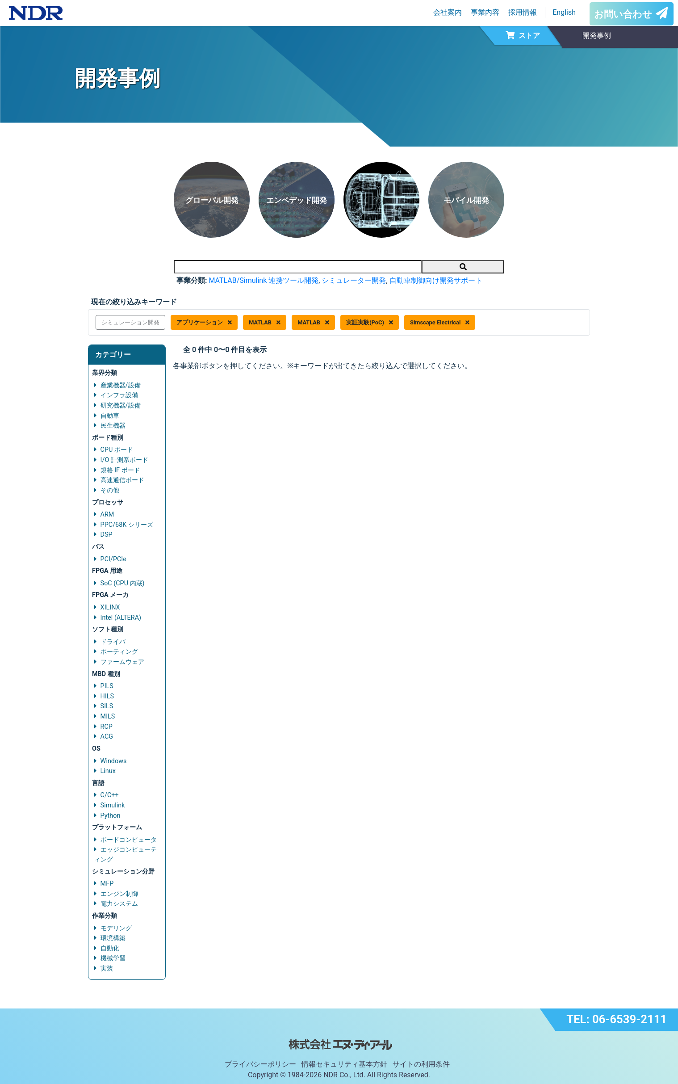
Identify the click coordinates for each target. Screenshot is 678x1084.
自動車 (109, 416)
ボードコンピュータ (128, 840)
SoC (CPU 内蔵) (122, 583)
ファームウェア (122, 662)
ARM (107, 514)
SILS (106, 706)
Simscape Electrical (439, 322)
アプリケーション (204, 322)
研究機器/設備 (120, 405)
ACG (106, 736)
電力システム (119, 904)
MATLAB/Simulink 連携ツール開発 (263, 280)
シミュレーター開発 (354, 280)
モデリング (116, 928)
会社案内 (447, 12)
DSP (106, 534)
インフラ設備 (119, 395)
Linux (108, 771)
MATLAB (264, 322)
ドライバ (113, 642)
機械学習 (113, 958)
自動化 (109, 948)
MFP (107, 883)
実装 (106, 968)
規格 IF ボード (120, 470)
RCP (106, 727)
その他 (109, 490)
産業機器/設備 (120, 385)
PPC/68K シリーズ (126, 525)
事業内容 (485, 12)
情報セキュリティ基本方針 (344, 1064)
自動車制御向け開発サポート (435, 280)
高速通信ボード (122, 480)
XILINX (110, 607)
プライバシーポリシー (260, 1064)
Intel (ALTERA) (120, 618)
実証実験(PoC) (369, 322)
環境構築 (113, 938)
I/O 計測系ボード (124, 460)
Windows (113, 761)
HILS (107, 696)
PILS (106, 686)
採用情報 (522, 12)
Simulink (112, 805)
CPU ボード (116, 450)
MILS (107, 716)
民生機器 (113, 425)
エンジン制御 (119, 894)
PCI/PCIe (113, 559)
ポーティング (119, 651)
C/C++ (109, 795)
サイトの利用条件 (421, 1064)
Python (110, 815)
